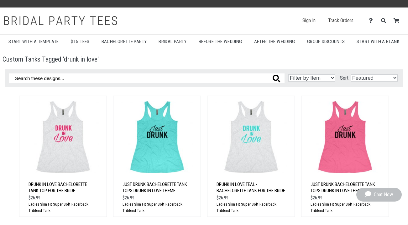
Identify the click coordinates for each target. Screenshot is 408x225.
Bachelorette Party (124, 41)
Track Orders (340, 20)
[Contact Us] (372, 21)
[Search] (385, 21)
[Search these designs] (147, 78)
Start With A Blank (378, 41)
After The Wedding (274, 41)
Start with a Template (33, 41)
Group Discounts (326, 41)
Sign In (309, 20)
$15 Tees (80, 41)
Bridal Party (172, 41)
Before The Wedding (220, 41)
